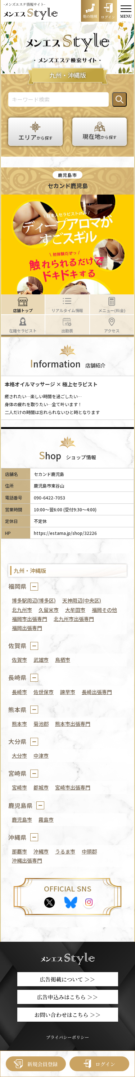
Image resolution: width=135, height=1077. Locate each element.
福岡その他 (104, 609)
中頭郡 (89, 851)
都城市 (41, 787)
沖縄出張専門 (27, 860)
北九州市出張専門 (74, 618)
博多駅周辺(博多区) (34, 600)
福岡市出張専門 (29, 618)
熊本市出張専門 (72, 723)
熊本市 (19, 723)
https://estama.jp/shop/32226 (65, 533)
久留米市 (49, 609)
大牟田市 (75, 609)
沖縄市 (41, 851)
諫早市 (67, 691)
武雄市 (41, 659)
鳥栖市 (62, 659)
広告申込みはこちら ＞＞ (67, 997)
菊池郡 (41, 723)
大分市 (19, 755)
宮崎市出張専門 (72, 787)
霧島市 (46, 819)
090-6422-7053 (49, 497)
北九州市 (22, 609)
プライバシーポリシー (67, 1037)
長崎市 (19, 691)
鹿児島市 (22, 819)
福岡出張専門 (27, 627)
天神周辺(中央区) (81, 600)
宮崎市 (19, 787)
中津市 (41, 755)
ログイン (99, 1063)
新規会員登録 (36, 1063)
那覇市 (19, 851)
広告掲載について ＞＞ (67, 979)
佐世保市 (43, 691)
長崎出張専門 (97, 691)
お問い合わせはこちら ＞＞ (68, 1014)
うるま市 (65, 851)
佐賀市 (19, 659)
